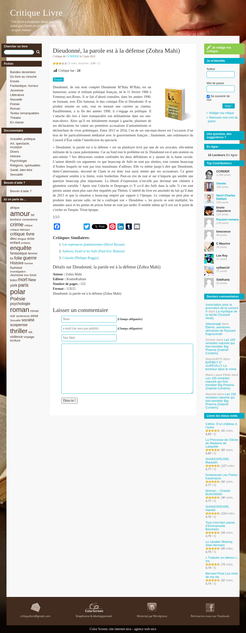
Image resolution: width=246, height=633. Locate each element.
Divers (14, 151)
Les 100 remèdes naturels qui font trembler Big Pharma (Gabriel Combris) (220, 346)
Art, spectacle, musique (20, 145)
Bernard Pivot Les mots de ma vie (221, 575)
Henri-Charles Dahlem (225, 197)
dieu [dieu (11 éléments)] (13, 239)
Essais (14, 81)
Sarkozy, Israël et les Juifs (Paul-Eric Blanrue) (93, 251)
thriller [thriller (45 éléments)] (18, 331)
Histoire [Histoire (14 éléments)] (17, 263)
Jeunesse (17, 90)
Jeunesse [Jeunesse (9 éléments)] (16, 275)
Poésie (15, 104)
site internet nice (120, 629)
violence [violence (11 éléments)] (16, 337)
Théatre (15, 118)
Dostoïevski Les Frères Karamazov (221, 476)
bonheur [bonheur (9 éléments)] (15, 219)
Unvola (221, 183)
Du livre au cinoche (23, 76)
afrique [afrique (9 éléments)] (14, 207)
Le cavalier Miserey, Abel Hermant (219, 543)
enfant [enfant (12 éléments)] (15, 243)
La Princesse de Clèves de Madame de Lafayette (221, 443)
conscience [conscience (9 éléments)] (29, 219)
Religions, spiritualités (25, 165)
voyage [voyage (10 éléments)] (29, 337)
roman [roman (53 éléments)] (19, 309)
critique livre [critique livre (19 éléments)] (22, 233)
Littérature (17, 95)
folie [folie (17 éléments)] (18, 258)
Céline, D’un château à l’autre (221, 425)
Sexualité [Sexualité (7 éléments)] (15, 320)
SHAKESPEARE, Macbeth (217, 460)
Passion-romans (227, 219)
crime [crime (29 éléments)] (17, 224)
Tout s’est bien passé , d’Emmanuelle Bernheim (220, 526)
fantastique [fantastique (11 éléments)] (18, 253)
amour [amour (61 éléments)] (20, 213)
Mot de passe (215, 83)
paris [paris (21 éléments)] (23, 285)
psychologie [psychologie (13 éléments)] (20, 304)
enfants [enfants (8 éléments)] (25, 242)
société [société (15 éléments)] (27, 320)
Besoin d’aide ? (20, 191)
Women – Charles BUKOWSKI (217, 492)
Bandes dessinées (23, 72)
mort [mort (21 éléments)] (22, 279)
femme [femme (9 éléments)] (32, 253)
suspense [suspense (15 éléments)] (19, 325)
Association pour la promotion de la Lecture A (221, 308)
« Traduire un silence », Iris (221, 559)
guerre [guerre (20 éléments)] (30, 257)
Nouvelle (16, 99)
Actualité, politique (23, 139)
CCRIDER (72, 56)
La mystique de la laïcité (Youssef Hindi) (221, 315)
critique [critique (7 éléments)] (28, 225)
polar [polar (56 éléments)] (17, 292)
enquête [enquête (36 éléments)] (20, 248)
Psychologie (18, 161)
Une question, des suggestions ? (219, 135)
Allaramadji (213, 324)
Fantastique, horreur (24, 86)
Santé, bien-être (21, 170)
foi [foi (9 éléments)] (11, 258)
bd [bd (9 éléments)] (32, 215)
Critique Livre (36, 13)
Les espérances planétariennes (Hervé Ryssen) (93, 244)
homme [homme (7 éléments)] (29, 263)
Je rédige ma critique (219, 49)
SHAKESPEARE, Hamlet (217, 508)
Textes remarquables (24, 113)
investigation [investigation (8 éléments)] (18, 271)
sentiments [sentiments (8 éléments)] (23, 315)
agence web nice (145, 629)
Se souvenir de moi (218, 98)
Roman (15, 108)
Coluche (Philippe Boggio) (80, 258)
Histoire (15, 156)
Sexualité (16, 174)
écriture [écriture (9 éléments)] (15, 340)
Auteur (211, 69)
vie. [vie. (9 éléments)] (30, 332)
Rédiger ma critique (221, 113)
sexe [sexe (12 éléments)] (34, 316)
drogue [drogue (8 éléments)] (22, 238)
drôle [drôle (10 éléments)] (30, 239)
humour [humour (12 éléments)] (16, 268)
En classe (17, 122)
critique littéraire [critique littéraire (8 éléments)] (20, 229)
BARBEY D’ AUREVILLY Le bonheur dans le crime (220, 366)
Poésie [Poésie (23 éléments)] (17, 298)
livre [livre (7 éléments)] (26, 275)
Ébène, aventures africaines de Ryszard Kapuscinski (220, 330)
